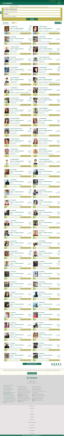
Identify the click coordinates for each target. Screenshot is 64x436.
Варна (23, 70)
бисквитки (35, 435)
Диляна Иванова (43, 26)
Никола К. (14, 271)
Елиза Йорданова (44, 108)
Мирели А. (42, 271)
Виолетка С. (42, 230)
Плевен (47, 111)
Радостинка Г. (43, 189)
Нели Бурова (43, 77)
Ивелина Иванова (15, 118)
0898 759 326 (13, 51)
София (21, 29)
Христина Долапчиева (45, 57)
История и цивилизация (20, 28)
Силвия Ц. (42, 312)
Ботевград (16, 80)
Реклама (32, 425)
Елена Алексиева (44, 138)
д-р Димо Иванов (15, 159)
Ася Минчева (14, 108)
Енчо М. (13, 189)
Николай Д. (14, 169)
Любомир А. (14, 179)
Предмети (32, 406)
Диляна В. (42, 353)
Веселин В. (14, 261)
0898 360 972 (13, 153)
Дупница (41, 346)
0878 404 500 (13, 82)
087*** (45, 205)
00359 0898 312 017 (44, 51)
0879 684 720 (42, 123)
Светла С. (14, 332)
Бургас (40, 40)
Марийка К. (42, 332)
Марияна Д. (14, 241)
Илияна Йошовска (15, 77)
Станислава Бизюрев (44, 98)
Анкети (32, 419)
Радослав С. (14, 353)
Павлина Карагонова (44, 159)
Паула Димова (43, 118)
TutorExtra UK (32, 427)
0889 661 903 (42, 62)
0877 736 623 (42, 102)
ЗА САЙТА (32, 430)
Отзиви (32, 417)
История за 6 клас (26, 6)
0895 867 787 (13, 31)
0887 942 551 (13, 143)
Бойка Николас (43, 149)
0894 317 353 (13, 133)
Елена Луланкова (44, 87)
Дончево (40, 356)
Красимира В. (43, 36)
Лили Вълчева (14, 26)
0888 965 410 (13, 113)
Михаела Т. (14, 322)
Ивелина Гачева (15, 98)
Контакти (32, 433)
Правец (40, 336)
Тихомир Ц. (13, 36)
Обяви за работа (32, 422)
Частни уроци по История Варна (9, 395)
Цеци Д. (13, 343)
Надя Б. (41, 200)
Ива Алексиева (14, 67)
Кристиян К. (14, 230)
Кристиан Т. (42, 251)
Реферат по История (7, 386)
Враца (40, 223)
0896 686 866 (42, 153)
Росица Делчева (43, 67)
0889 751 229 (42, 82)
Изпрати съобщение (26, 33)
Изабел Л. (42, 220)
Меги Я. (13, 302)
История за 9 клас (32, 6)
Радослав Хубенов (15, 46)
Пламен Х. (42, 261)
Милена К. (14, 210)
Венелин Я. (42, 302)
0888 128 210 (13, 92)
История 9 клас (12, 6)
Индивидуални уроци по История (9, 398)
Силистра (21, 111)
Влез (59, 1)
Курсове (32, 409)
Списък (5, 22)
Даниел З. (14, 220)
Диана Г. (42, 322)
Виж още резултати (32, 363)
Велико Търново (14, 336)
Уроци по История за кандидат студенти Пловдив (8, 393)
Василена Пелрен (43, 46)
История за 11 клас (19, 6)
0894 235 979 (42, 72)
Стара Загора (18, 121)
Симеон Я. (14, 200)
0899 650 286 (13, 102)
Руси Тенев (13, 57)
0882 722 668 (13, 62)
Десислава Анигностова (17, 128)
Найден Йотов (15, 87)
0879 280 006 (42, 133)
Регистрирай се (52, 1)
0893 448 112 (42, 92)
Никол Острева (43, 128)
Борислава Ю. (14, 251)
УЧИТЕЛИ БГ (33, 382)
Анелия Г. (42, 343)
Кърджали (12, 264)
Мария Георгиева (15, 138)
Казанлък (12, 244)
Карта (14, 22)
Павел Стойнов (15, 149)
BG (31, 381)
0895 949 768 (13, 72)
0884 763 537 (42, 113)
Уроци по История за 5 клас (8, 389)
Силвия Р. (14, 292)
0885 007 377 (42, 31)
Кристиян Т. (14, 281)
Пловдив (21, 101)
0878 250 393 (42, 164)
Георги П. (14, 312)
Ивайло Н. (42, 169)
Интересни (32, 414)
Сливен (40, 193)
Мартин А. (42, 210)
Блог (32, 411)
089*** (45, 41)
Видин (40, 213)
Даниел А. (42, 179)
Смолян (12, 346)
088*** (16, 41)
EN (34, 381)
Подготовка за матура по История (41, 6)
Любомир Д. (42, 241)
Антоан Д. (42, 292)
